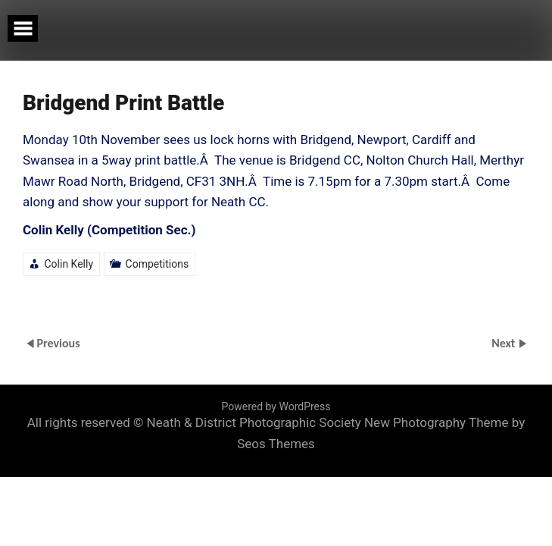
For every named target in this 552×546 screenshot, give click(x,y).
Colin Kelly (68, 264)
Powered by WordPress (276, 406)
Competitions (157, 264)
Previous (58, 343)
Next (504, 343)
